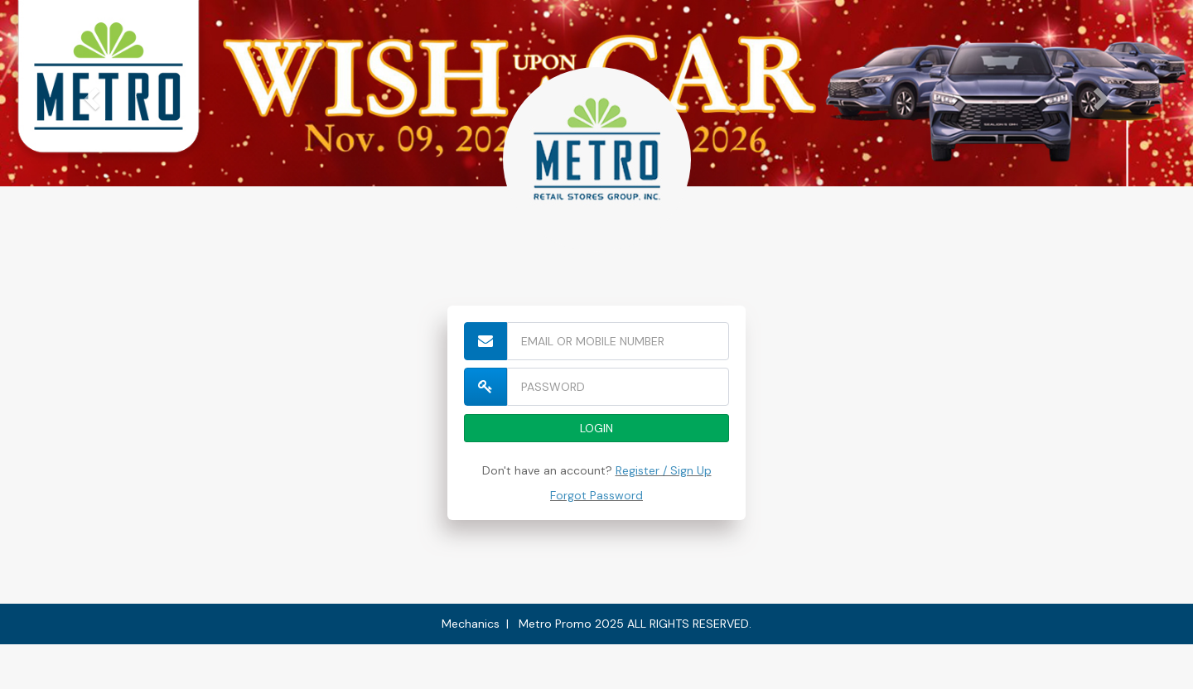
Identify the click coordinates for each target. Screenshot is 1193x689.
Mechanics (471, 623)
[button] (89, 93)
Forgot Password (596, 495)
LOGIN (596, 428)
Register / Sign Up (664, 470)
